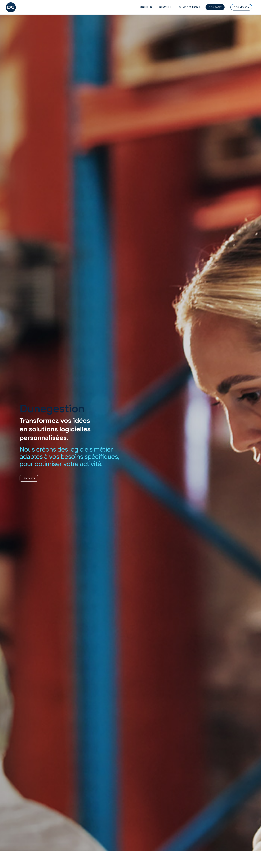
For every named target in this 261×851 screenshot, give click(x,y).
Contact (215, 7)
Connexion (241, 7)
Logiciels (146, 7)
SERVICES (166, 7)
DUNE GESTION (189, 7)
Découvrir (28, 478)
